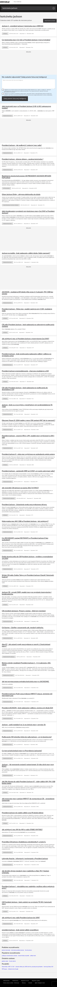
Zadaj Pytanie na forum (50, 20)
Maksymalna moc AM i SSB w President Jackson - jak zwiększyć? (25, 521)
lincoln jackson (28, 950)
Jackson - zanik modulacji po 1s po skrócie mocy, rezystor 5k (24, 725)
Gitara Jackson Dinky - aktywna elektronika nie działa (21, 194)
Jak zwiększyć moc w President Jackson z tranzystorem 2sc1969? (25, 339)
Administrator (6, 980)
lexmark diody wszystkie (23, 955)
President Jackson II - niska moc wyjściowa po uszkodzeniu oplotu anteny (28, 454)
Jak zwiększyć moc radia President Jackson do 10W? (21, 917)
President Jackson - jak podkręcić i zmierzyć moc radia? (22, 145)
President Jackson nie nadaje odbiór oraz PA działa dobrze (22, 813)
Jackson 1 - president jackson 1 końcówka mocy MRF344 (22, 26)
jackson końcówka (6, 950)
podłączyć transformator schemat (9, 955)
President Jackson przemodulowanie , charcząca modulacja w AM (25, 371)
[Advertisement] (28, 63)
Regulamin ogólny (36, 980)
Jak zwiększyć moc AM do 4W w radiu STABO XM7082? (22, 829)
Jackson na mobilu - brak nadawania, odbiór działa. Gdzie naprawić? (26, 253)
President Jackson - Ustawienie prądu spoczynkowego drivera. (24, 504)
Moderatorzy (15, 980)
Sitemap (24, 982)
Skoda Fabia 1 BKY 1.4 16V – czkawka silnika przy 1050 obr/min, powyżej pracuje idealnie (22, 966)
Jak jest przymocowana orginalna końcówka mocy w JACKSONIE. (25, 681)
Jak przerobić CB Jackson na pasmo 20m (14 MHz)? (20, 488)
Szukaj (53, 8)
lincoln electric (12, 961)
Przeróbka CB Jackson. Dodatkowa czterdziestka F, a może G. (24, 842)
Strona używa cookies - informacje (11, 982)
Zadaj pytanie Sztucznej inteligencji (14, 98)
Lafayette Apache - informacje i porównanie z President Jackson (25, 858)
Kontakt (30, 982)
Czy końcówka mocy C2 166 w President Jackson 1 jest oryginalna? (26, 40)
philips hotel (33, 955)
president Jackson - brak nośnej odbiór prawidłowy (20, 930)
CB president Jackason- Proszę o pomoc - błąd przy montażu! (24, 611)
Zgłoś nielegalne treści (40, 982)
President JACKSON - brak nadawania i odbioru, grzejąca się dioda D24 (27, 708)
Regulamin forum (25, 980)
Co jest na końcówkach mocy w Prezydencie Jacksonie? (22, 751)
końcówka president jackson (17, 950)
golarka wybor (5, 961)
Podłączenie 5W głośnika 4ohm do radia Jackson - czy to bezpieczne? (27, 737)
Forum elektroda (17, 1)
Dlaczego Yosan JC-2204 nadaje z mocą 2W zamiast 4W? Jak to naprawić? (28, 420)
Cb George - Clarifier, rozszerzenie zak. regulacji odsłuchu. (22, 627)
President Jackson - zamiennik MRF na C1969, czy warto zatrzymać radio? (28, 471)
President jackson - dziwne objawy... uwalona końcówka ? (22, 159)
